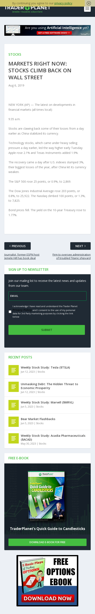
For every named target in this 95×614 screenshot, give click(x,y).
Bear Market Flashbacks (38, 419)
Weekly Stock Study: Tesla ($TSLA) (45, 368)
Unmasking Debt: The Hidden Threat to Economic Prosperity (49, 386)
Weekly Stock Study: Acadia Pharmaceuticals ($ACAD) (53, 438)
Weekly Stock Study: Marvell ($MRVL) (47, 403)
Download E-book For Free (47, 542)
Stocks (41, 372)
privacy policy (63, 3)
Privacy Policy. (23, 310)
